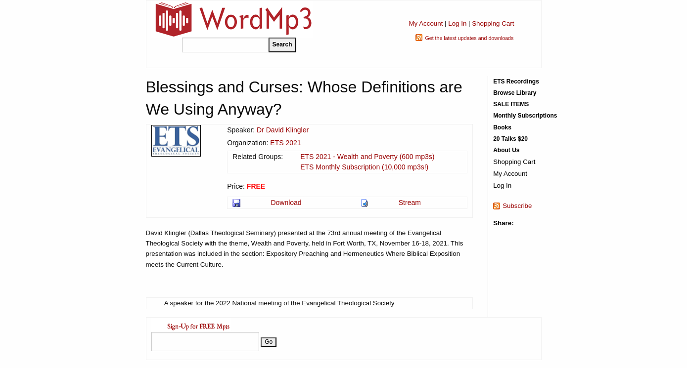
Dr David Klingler (283, 130)
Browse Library (514, 92)
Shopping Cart (493, 23)
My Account (426, 23)
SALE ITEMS (511, 104)
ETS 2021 (285, 143)
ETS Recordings (516, 81)
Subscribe (517, 205)
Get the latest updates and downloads (469, 38)
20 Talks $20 (510, 138)
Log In (457, 23)
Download (286, 202)
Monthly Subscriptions (525, 115)
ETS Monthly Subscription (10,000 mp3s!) (364, 167)
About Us (506, 150)
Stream (410, 202)
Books (502, 127)
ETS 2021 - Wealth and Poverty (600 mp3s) (367, 157)
